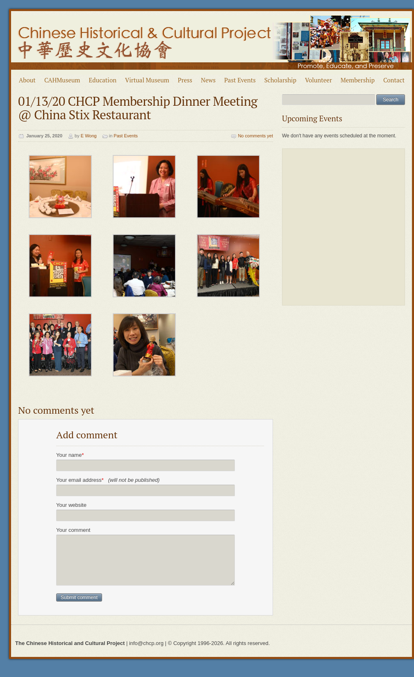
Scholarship (280, 80)
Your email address (107, 480)
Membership (358, 80)
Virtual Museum (147, 80)
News (208, 80)
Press (185, 80)
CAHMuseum (62, 80)
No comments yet (255, 135)
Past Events (240, 80)
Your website (71, 505)
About (27, 80)
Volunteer (318, 80)
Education (103, 80)
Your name (70, 455)
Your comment (73, 530)
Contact (394, 80)
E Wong (89, 135)
